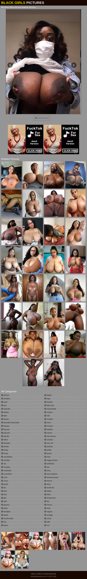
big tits (5, 436)
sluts (47, 484)
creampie (6, 471)
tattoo (47, 491)
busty (4, 453)
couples (5, 467)
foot (4, 494)
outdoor (48, 440)
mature (48, 412)
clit (3, 464)
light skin (49, 405)
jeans (4, 525)
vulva (47, 518)
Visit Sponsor (42, 118)
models (48, 419)
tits (46, 501)
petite (47, 450)
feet (4, 491)
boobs (5, 447)
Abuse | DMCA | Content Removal (43, 574)
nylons (48, 433)
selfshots (49, 464)
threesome (50, 498)
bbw (4, 416)
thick (47, 494)
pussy (48, 453)
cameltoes (6, 457)
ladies (48, 395)
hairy (4, 508)
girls (4, 501)
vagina (48, 512)
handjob (5, 512)
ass (3, 405)
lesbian (48, 402)
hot (3, 522)
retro (47, 457)
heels (4, 515)
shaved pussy (51, 477)
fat (3, 488)
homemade (7, 518)
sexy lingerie (50, 474)
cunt (4, 477)
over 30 (48, 443)
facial (4, 484)
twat (47, 508)
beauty (5, 426)
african (5, 395)
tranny (48, 505)
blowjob (5, 443)
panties (48, 447)
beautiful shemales (10, 423)
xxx (47, 525)
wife (47, 522)
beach (5, 419)
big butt (5, 433)
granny (5, 505)
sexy (47, 471)
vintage (48, 515)
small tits (49, 488)
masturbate (50, 409)
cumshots (6, 474)
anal (4, 402)
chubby (5, 460)
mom (47, 423)
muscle (48, 426)
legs (47, 399)
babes (5, 412)
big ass (5, 429)
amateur (5, 399)
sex (47, 467)
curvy (4, 481)
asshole (5, 409)
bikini (4, 440)
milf (47, 416)
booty (4, 450)
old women (50, 436)
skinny (48, 481)
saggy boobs (50, 460)
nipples (48, 429)
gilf (3, 498)
